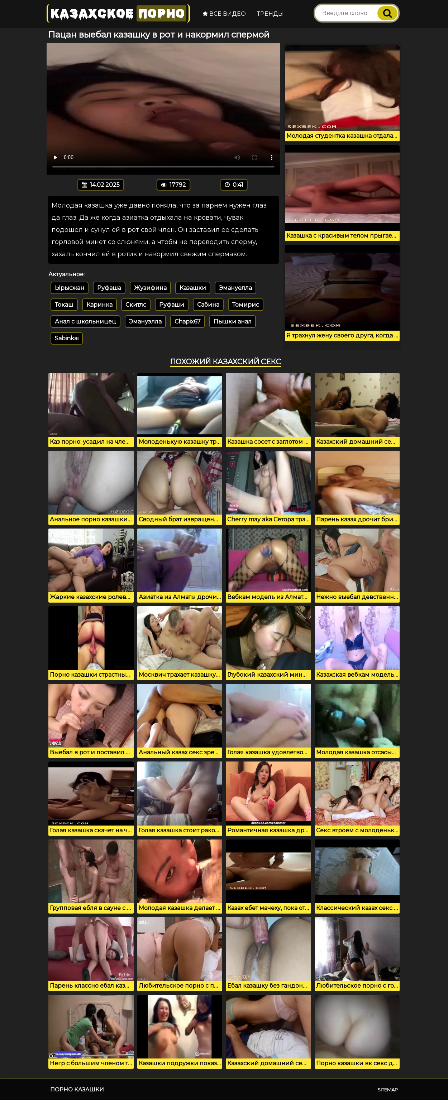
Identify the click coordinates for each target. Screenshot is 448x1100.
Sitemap (387, 1089)
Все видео (224, 13)
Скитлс (135, 304)
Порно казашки (77, 1089)
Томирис (245, 304)
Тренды (270, 13)
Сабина (208, 304)
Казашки (193, 287)
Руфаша (109, 287)
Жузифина (150, 287)
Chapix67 (188, 321)
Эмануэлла (145, 321)
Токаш (64, 304)
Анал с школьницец (85, 321)
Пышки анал (233, 321)
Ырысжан (69, 287)
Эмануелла (235, 287)
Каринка (99, 304)
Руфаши (171, 304)
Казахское (118, 13)
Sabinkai (66, 338)
